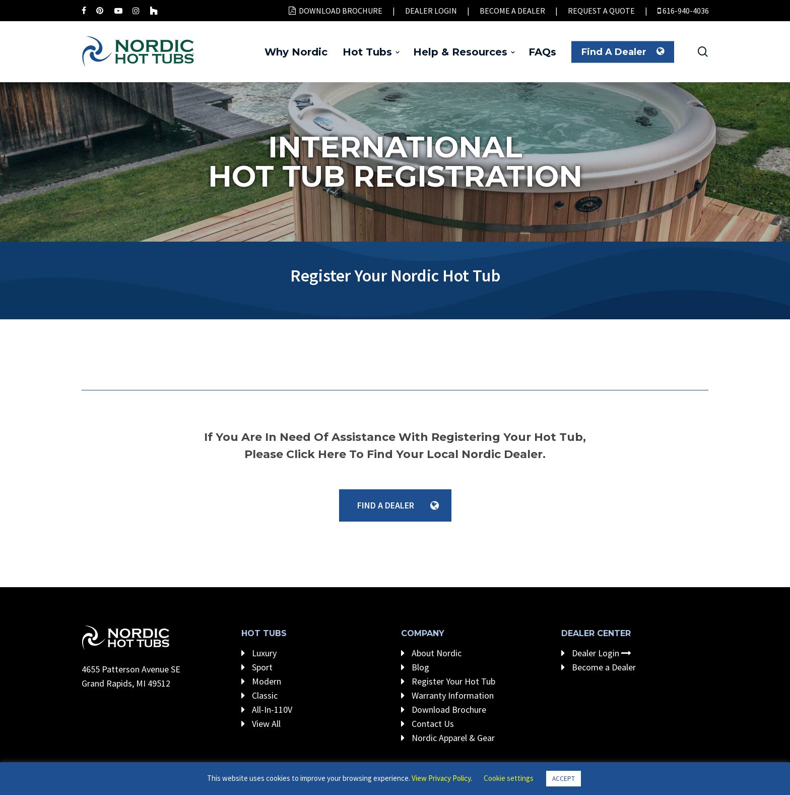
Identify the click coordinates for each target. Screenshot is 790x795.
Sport (257, 667)
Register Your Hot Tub (448, 681)
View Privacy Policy (441, 778)
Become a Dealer (598, 667)
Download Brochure (443, 709)
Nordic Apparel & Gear (448, 738)
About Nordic (431, 653)
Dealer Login (596, 653)
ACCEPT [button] (563, 778)
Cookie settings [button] (509, 778)
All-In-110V (266, 709)
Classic (259, 695)
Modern (261, 681)
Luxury (259, 653)
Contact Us (427, 723)
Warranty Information (447, 695)
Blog (415, 667)
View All (261, 723)
